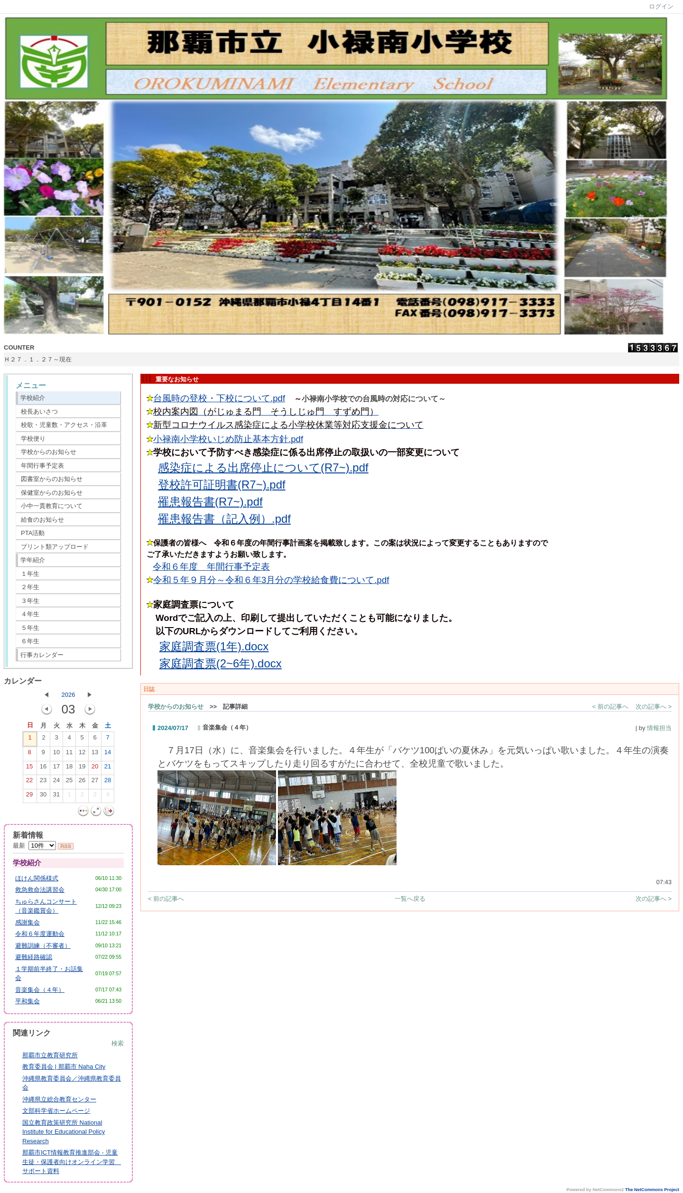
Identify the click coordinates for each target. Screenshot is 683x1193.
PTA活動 (33, 532)
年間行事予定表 (42, 465)
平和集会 (27, 1001)
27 (95, 782)
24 (56, 782)
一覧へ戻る (410, 898)
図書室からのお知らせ (52, 478)
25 (69, 782)
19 (82, 768)
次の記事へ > (654, 706)
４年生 (30, 614)
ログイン (661, 6)
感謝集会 (27, 922)
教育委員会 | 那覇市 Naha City (63, 1066)
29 (29, 796)
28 (107, 782)
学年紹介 (32, 560)
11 (69, 754)
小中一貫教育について (52, 505)
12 (82, 754)
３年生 (30, 600)
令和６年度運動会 (40, 933)
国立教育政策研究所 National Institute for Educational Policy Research (63, 1132)
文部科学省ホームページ (56, 1110)
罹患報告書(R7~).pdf (210, 501)
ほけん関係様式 (36, 878)
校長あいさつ (39, 411)
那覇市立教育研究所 (50, 1055)
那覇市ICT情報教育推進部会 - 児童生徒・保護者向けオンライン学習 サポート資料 (71, 1162)
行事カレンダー (42, 654)
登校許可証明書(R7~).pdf (222, 484)
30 (43, 796)
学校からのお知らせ (48, 451)
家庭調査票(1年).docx (214, 646)
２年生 (30, 587)
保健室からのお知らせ (52, 492)
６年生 (30, 641)
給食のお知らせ (42, 519)
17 (56, 768)
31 (56, 796)
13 (95, 754)
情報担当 (659, 727)
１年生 (30, 573)
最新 (34, 845)
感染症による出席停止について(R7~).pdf (263, 467)
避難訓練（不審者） (43, 945)
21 (107, 768)
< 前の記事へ (610, 706)
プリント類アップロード (55, 546)
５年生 (30, 627)
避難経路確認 (33, 957)
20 (95, 768)
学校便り (33, 438)
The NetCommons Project (652, 1189)
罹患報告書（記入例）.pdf (224, 518)
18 (69, 768)
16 (43, 768)
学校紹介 (32, 397)
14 (107, 754)
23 (43, 782)
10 (56, 754)
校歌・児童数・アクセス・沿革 (64, 424)
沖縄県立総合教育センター (59, 1099)
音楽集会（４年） (40, 989)
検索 (117, 1043)
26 (82, 782)
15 (29, 768)
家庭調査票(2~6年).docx (220, 663)
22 (29, 782)
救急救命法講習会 (40, 889)
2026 (68, 694)
